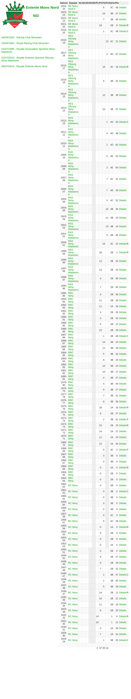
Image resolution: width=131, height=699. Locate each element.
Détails (122, 7)
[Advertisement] (66, 673)
